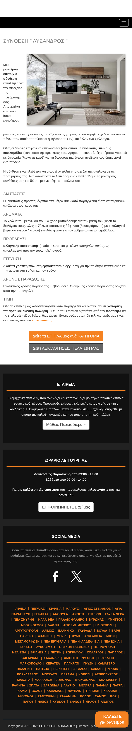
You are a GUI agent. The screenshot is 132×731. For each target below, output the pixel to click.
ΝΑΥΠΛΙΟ (75, 691)
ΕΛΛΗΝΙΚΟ (66, 630)
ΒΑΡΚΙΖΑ (27, 636)
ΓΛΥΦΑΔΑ (85, 630)
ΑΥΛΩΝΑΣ (63, 679)
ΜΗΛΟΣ (91, 701)
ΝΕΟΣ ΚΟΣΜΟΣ (32, 625)
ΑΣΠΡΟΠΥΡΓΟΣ (106, 674)
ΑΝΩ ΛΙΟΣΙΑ (93, 636)
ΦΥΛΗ (76, 636)
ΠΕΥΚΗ (56, 652)
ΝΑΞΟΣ (43, 701)
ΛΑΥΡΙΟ (69, 685)
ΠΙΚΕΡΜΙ (94, 614)
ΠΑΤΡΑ (118, 685)
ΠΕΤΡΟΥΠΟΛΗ (104, 647)
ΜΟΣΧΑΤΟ (49, 674)
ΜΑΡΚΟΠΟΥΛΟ (31, 663)
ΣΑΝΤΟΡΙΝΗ (46, 696)
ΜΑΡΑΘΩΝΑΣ (85, 679)
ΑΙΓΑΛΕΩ (80, 669)
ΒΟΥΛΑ (102, 630)
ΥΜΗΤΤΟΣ (115, 619)
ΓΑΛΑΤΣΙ (26, 647)
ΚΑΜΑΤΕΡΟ (106, 663)
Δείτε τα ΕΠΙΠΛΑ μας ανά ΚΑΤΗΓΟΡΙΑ (66, 336)
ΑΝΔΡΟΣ (107, 701)
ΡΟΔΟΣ (85, 696)
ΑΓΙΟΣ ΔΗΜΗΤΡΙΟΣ (77, 625)
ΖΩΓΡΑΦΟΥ (74, 652)
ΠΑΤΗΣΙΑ (42, 669)
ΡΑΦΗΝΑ (18, 685)
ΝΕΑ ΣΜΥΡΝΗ (24, 619)
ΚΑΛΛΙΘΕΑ (46, 619)
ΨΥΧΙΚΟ (88, 658)
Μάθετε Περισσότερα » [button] (66, 424)
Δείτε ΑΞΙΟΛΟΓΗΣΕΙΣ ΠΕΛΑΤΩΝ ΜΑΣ (66, 348)
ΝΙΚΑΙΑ (113, 669)
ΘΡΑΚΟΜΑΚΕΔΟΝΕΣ (74, 647)
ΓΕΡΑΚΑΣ (41, 614)
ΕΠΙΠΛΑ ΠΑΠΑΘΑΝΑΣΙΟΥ (57, 726)
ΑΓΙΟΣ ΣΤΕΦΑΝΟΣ (97, 608)
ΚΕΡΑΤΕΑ (53, 663)
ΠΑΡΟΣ (28, 701)
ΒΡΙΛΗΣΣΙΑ (39, 652)
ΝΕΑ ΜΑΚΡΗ (108, 679)
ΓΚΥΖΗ (88, 663)
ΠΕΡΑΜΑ (67, 674)
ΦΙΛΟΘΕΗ (71, 658)
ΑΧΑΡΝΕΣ (45, 636)
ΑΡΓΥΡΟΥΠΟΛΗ (26, 630)
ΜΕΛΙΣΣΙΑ (19, 652)
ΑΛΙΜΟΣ (48, 630)
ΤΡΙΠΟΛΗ (92, 691)
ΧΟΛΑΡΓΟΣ (95, 652)
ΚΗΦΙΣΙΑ (55, 608)
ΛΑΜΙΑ (22, 691)
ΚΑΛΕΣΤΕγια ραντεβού (112, 719)
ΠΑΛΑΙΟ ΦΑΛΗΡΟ (71, 619)
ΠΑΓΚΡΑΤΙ (71, 663)
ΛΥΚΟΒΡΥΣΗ (45, 647)
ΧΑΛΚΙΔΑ (110, 691)
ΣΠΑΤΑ (34, 685)
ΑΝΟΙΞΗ (78, 614)
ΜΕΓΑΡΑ (85, 685)
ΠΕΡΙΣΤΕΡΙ (61, 669)
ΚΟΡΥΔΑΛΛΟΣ (27, 674)
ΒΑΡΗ (115, 630)
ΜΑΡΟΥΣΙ (73, 608)
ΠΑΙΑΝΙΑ (102, 685)
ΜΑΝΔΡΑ (23, 679)
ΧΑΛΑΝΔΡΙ (51, 658)
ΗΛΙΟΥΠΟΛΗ (104, 625)
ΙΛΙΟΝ (110, 636)
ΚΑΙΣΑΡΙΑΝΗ (30, 658)
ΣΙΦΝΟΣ (75, 701)
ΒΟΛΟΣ (37, 691)
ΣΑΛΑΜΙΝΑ (68, 696)
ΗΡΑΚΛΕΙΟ (106, 658)
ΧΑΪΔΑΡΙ (97, 669)
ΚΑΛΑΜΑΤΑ (54, 691)
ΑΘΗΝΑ (20, 608)
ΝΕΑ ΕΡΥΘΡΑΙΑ (55, 641)
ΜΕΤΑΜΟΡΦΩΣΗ (27, 641)
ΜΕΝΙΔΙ (62, 636)
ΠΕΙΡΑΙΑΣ (38, 608)
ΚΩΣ (113, 696)
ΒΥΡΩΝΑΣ (96, 619)
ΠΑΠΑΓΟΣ (115, 652)
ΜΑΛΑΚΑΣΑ (43, 679)
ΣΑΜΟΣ (100, 696)
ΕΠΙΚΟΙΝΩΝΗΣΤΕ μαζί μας (66, 507)
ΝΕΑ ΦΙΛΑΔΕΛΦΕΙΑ (85, 641)
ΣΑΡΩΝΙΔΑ (51, 685)
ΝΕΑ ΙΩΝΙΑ (112, 641)
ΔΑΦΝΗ (53, 625)
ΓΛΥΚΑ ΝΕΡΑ (114, 614)
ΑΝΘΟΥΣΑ (60, 614)
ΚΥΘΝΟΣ (59, 701)
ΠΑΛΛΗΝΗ (24, 669)
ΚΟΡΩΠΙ (85, 674)
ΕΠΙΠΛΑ (29, 9)
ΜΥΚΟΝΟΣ (26, 696)
